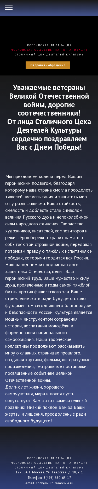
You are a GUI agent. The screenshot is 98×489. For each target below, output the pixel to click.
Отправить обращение (47, 65)
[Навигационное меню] (9, 7)
